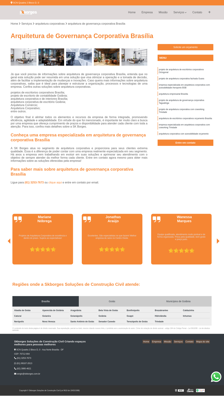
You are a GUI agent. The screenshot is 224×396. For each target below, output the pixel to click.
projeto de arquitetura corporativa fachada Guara (181, 80)
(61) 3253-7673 (35, 182)
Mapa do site (203, 341)
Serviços (179, 12)
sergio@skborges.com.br (27, 374)
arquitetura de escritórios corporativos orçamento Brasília (185, 122)
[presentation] (4, 255)
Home (132, 12)
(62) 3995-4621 (22, 369)
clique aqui (55, 182)
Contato (197, 12)
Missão (163, 12)
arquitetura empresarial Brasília (173, 96)
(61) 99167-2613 (23, 363)
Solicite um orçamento (185, 47)
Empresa (147, 12)
